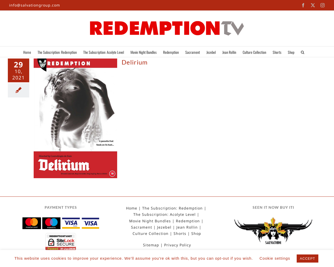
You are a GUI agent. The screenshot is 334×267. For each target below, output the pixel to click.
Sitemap (151, 245)
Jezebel (164, 227)
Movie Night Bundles (150, 221)
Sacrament (141, 227)
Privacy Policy (177, 245)
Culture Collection (151, 233)
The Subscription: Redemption (172, 208)
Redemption (188, 221)
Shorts (180, 233)
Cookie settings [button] (275, 258)
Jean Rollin (187, 227)
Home (131, 208)
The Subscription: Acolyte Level (164, 214)
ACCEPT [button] (307, 258)
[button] (302, 52)
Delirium (135, 62)
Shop (196, 233)
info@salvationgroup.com (34, 5)
